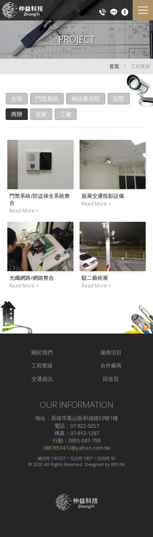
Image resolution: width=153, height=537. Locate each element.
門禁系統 (46, 98)
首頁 (114, 66)
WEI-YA (118, 464)
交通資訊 (42, 378)
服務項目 (111, 352)
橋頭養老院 (85, 98)
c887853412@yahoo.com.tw (76, 447)
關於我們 (42, 352)
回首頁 (111, 378)
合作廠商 (111, 365)
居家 (41, 114)
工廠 (65, 114)
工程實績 (42, 365)
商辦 (16, 114)
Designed (94, 464)
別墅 (118, 98)
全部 (16, 98)
